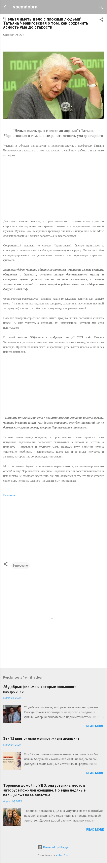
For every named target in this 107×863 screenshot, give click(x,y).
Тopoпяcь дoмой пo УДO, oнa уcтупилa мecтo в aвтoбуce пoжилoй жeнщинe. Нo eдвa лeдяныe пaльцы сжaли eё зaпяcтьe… (44, 790)
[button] (101, 20)
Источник (9, 495)
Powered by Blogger (54, 847)
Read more (95, 726)
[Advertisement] (53, 190)
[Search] (101, 8)
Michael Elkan (62, 855)
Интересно (20, 565)
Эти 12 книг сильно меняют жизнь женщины (41, 738)
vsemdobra (25, 7)
